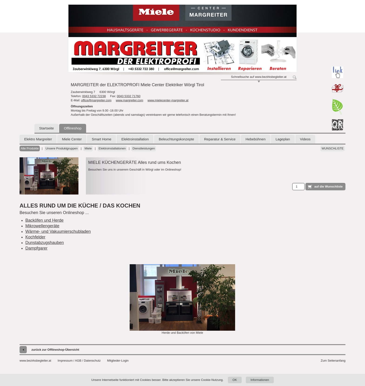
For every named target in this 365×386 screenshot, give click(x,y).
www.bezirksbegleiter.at (35, 360)
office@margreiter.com (96, 100)
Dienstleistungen (143, 148)
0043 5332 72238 (94, 96)
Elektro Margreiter (38, 139)
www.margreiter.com (129, 100)
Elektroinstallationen (112, 148)
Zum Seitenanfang (333, 360)
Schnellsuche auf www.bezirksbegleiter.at (258, 77)
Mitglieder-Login (118, 360)
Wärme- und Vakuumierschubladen (58, 231)
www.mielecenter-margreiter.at (168, 100)
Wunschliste (332, 148)
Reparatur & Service (220, 139)
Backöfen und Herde (44, 220)
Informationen (259, 380)
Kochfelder (35, 237)
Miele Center (72, 139)
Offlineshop (72, 128)
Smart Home (101, 139)
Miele (88, 148)
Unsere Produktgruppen (62, 148)
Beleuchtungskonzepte (176, 139)
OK (235, 380)
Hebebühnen (256, 139)
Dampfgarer (36, 248)
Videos (305, 139)
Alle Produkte (30, 148)
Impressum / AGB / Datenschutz (79, 360)
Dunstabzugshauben (44, 242)
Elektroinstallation (135, 139)
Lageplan (283, 139)
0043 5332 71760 (128, 96)
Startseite (46, 128)
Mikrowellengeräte (42, 226)
